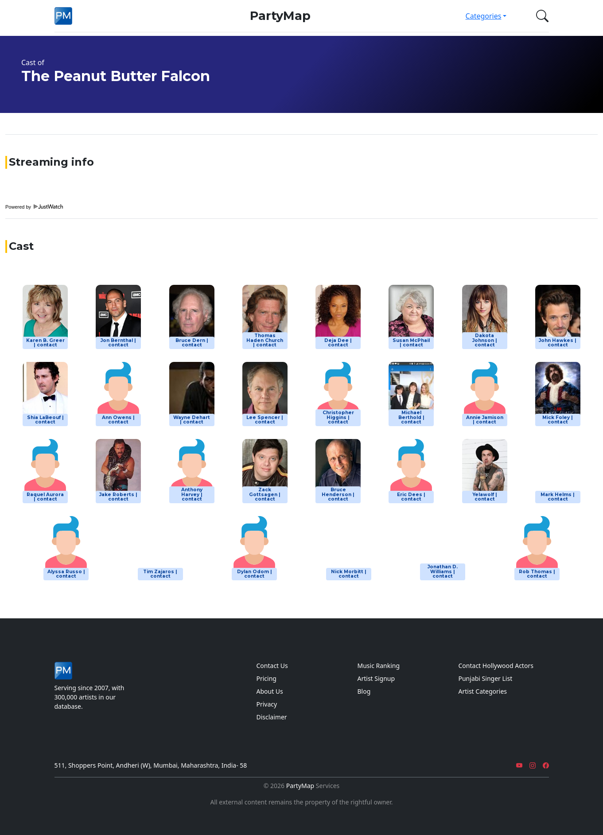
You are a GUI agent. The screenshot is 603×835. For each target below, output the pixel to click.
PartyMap (280, 15)
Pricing (266, 678)
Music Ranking (379, 665)
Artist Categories (483, 691)
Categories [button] (484, 16)
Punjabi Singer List (486, 678)
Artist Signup (376, 678)
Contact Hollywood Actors (496, 665)
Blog (364, 691)
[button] (541, 16)
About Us (270, 691)
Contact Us (272, 665)
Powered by (34, 207)
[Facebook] (546, 765)
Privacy (267, 704)
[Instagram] (532, 765)
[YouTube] (519, 765)
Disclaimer (272, 717)
